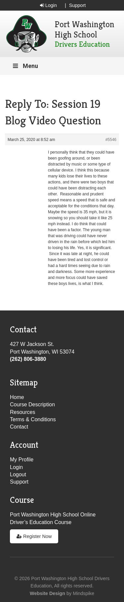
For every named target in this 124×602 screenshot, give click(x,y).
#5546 (110, 139)
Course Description (32, 404)
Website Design (47, 593)
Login (48, 5)
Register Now (34, 536)
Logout (18, 474)
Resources (22, 412)
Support (77, 5)
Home (17, 397)
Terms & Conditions (33, 419)
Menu (25, 65)
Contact (19, 427)
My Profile (21, 459)
